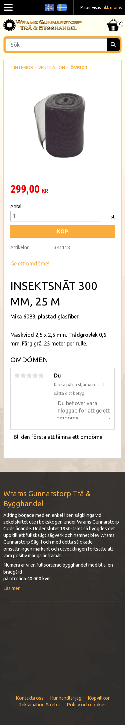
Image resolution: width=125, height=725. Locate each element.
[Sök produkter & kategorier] (62, 44)
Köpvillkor (99, 698)
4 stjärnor (35, 376)
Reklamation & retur (39, 704)
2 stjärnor (23, 376)
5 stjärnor (41, 376)
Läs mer (11, 588)
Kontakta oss (30, 698)
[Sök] (113, 44)
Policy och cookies (87, 704)
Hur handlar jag (65, 698)
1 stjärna (17, 376)
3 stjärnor (29, 376)
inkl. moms (112, 7)
